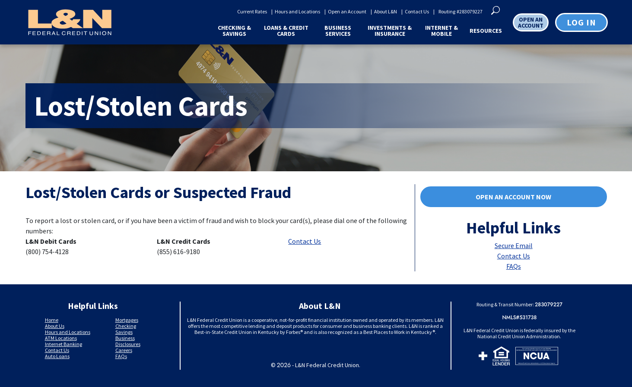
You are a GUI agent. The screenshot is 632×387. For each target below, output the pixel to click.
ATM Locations (61, 338)
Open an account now (486, 198)
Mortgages (126, 320)
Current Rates (252, 12)
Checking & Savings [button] (234, 31)
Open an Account (347, 12)
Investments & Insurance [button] (390, 31)
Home (51, 320)
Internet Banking (63, 344)
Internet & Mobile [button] (441, 31)
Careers (123, 350)
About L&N (385, 12)
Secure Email (514, 245)
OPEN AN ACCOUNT (530, 22)
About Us (54, 326)
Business (125, 338)
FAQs (513, 266)
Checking (125, 326)
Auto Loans (57, 356)
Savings (124, 332)
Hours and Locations (297, 12)
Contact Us (417, 12)
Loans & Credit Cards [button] (286, 31)
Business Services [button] (337, 31)
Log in (581, 22)
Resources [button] (486, 31)
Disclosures (127, 344)
